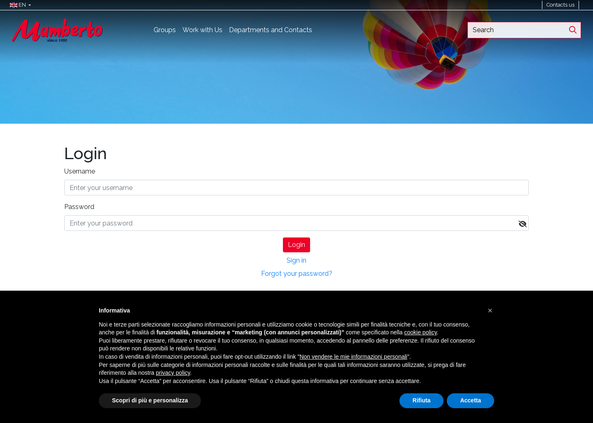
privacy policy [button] (173, 372)
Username (79, 171)
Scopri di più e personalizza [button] (150, 400)
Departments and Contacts (270, 30)
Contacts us (560, 5)
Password (79, 207)
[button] (18, 5)
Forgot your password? (296, 273)
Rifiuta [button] (422, 400)
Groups (165, 30)
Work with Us (202, 30)
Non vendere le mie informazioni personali (353, 356)
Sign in (296, 260)
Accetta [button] (470, 400)
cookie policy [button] (420, 332)
